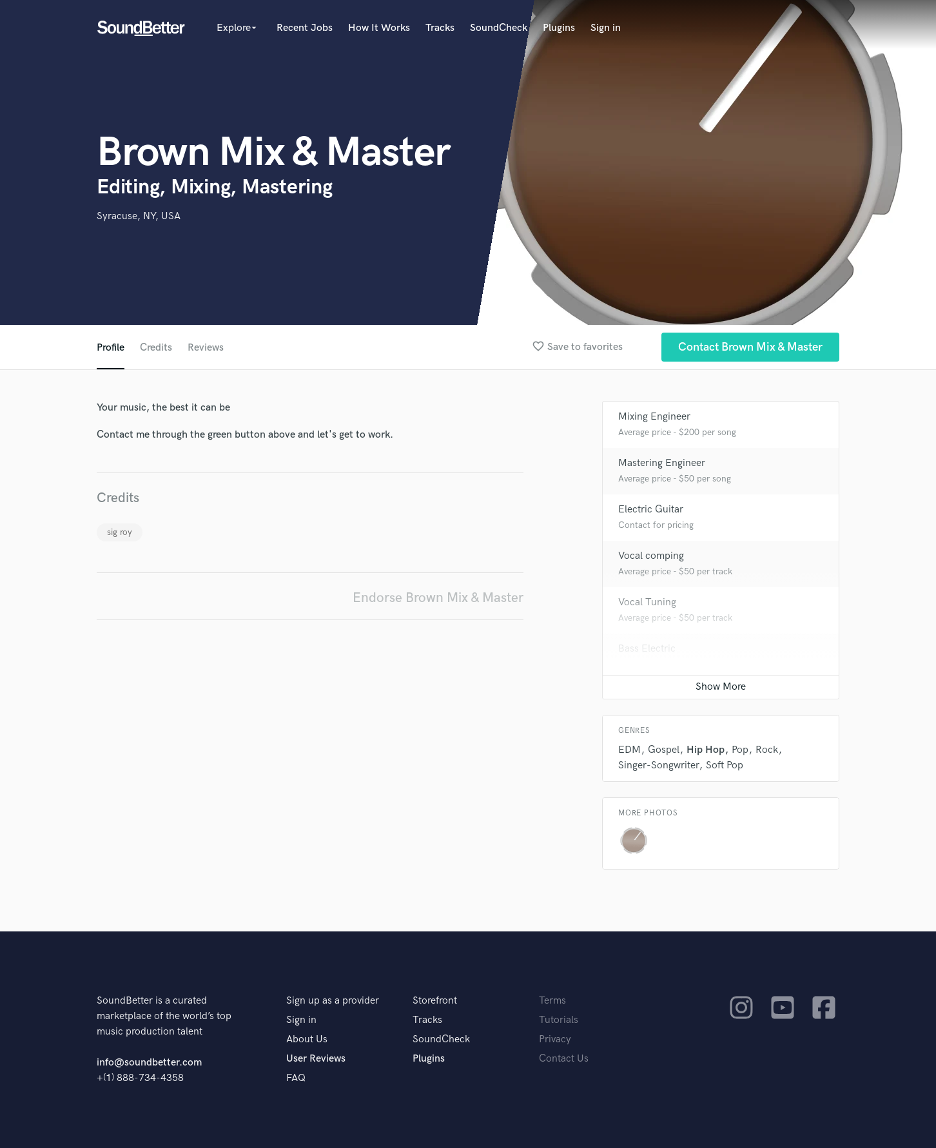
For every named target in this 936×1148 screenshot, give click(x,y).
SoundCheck (498, 28)
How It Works (379, 28)
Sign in (605, 28)
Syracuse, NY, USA (138, 216)
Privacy (555, 1039)
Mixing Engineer (654, 417)
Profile (110, 348)
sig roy (119, 532)
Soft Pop (724, 765)
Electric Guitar (650, 509)
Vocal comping (651, 556)
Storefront (435, 1001)
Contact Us (564, 1059)
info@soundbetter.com (149, 1062)
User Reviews (316, 1059)
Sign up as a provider (332, 1001)
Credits (156, 348)
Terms (552, 1001)
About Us (306, 1039)
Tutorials (558, 1020)
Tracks (439, 28)
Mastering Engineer (661, 463)
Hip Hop (706, 750)
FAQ (296, 1078)
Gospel (663, 750)
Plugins (559, 28)
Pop (740, 750)
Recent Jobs (305, 28)
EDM (629, 750)
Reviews (206, 348)
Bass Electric (647, 649)
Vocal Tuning (647, 602)
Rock (767, 750)
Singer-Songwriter (658, 765)
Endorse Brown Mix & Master (438, 598)
